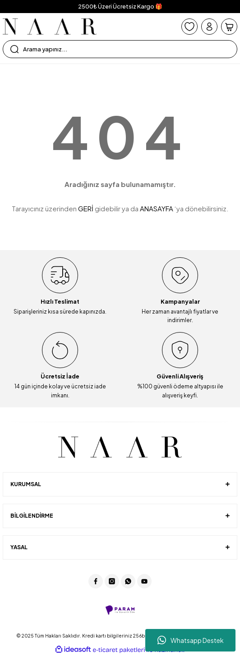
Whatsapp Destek (190, 640)
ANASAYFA (156, 208)
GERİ (85, 208)
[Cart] (229, 26)
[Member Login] (209, 26)
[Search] (120, 49)
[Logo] (50, 26)
